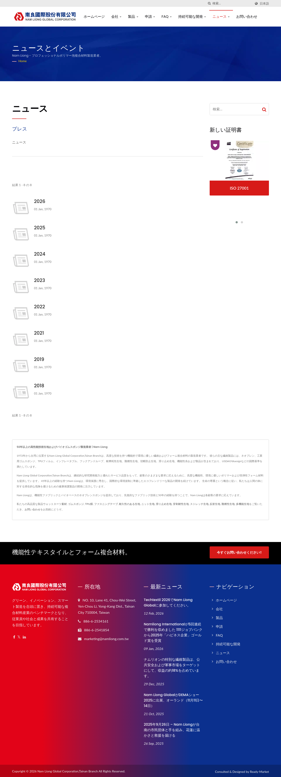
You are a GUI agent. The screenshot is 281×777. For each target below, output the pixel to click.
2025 (39, 227)
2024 (39, 254)
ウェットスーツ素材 (55, 504)
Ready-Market (259, 770)
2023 (39, 280)
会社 (116, 16)
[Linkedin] (24, 635)
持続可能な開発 (192, 16)
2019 (39, 359)
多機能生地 (242, 504)
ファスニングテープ (106, 504)
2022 (39, 306)
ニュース (221, 16)
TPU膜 (89, 504)
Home (22, 61)
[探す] (209, 3)
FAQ (167, 16)
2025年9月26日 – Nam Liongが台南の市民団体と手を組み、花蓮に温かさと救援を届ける (172, 729)
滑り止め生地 (164, 504)
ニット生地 (148, 504)
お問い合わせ (246, 16)
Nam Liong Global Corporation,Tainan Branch (67, 770)
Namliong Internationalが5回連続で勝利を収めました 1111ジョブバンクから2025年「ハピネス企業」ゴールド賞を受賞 (173, 631)
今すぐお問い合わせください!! (239, 552)
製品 (133, 16)
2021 (39, 333)
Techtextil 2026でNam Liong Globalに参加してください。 (168, 601)
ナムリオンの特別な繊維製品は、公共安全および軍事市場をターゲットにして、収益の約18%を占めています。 (172, 666)
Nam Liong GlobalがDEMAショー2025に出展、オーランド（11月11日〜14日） (173, 699)
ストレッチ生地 (199, 504)
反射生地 (215, 504)
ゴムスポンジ (76, 504)
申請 (150, 16)
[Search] (232, 3)
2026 (39, 201)
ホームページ (94, 16)
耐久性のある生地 (129, 504)
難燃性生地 (228, 504)
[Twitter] (19, 635)
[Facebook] (14, 635)
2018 (39, 385)
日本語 (264, 3)
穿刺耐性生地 (181, 504)
